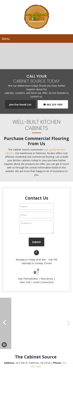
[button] (7, 323)
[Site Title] (36, 17)
